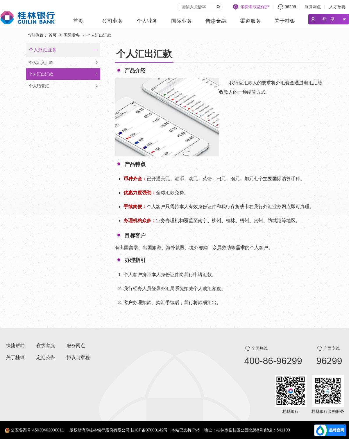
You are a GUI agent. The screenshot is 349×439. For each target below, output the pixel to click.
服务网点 (313, 6)
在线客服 (45, 345)
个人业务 (147, 21)
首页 (78, 21)
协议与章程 (78, 357)
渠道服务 (250, 21)
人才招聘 (337, 6)
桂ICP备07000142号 (149, 430)
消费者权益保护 (255, 6)
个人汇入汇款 (64, 62)
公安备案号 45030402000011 (37, 430)
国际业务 (181, 21)
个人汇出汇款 (64, 74)
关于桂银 (284, 21)
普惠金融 (215, 21)
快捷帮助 (15, 345)
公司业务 (112, 21)
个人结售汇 (64, 86)
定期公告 (45, 357)
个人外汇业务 (43, 49)
